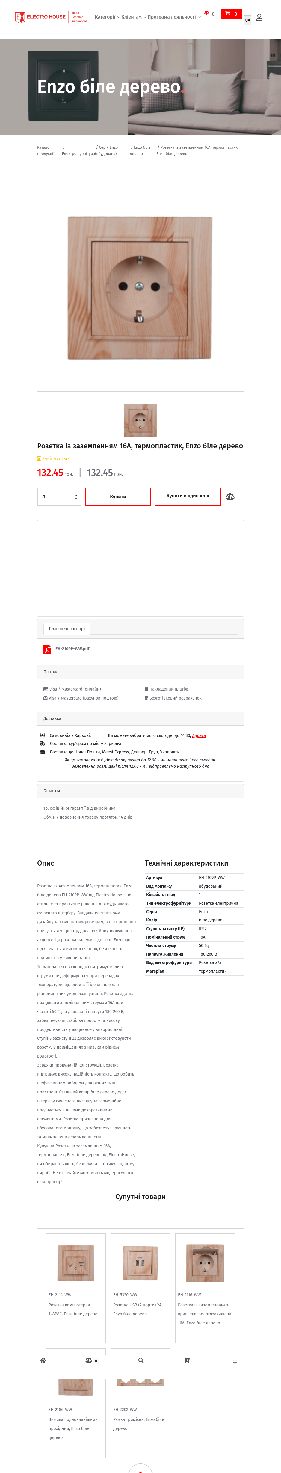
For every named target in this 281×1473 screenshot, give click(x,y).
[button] (52, 568)
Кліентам (131, 19)
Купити (118, 496)
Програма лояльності (172, 19)
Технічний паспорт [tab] (67, 628)
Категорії (105, 19)
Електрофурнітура (78, 153)
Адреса (199, 735)
